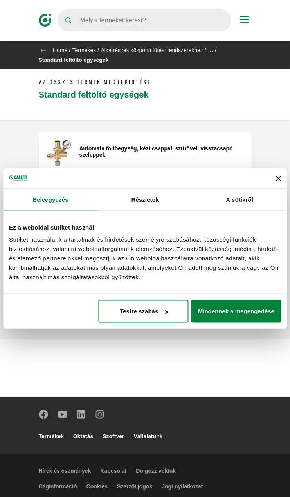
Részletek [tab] (145, 199)
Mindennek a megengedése (236, 311)
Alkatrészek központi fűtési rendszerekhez (152, 50)
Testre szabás (144, 311)
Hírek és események (65, 471)
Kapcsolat (113, 471)
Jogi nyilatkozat (182, 486)
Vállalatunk (147, 436)
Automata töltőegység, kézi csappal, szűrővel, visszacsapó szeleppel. (156, 151)
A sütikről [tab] (239, 199)
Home (60, 50)
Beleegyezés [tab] (50, 199)
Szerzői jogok (134, 486)
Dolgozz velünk (156, 471)
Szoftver (113, 436)
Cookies (97, 486)
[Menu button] (245, 21)
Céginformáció (58, 486)
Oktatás (83, 436)
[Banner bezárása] (278, 178)
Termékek (84, 50)
